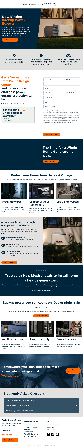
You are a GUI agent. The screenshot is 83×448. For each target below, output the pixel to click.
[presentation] (55, 127)
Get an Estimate (10, 40)
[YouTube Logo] (57, 434)
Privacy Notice (58, 122)
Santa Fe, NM (6, 431)
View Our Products (71, 371)
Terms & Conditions (8, 120)
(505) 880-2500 (7, 435)
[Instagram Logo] (52, 434)
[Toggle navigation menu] (59, 4)
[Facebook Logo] (48, 434)
